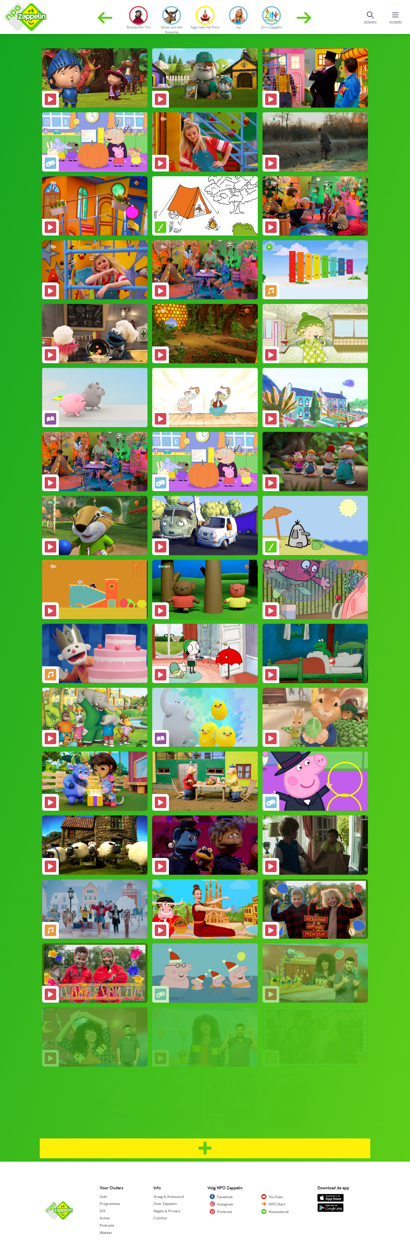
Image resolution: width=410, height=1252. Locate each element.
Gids (103, 1197)
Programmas (110, 1204)
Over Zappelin (165, 1204)
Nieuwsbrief (275, 1211)
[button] (304, 17)
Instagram (221, 1204)
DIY (103, 1211)
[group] (138, 17)
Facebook (221, 1196)
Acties (105, 1218)
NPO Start (273, 1204)
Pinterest (221, 1211)
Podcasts (107, 1225)
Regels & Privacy (166, 1211)
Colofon (160, 1218)
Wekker (106, 1233)
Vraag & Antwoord (168, 1197)
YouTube (272, 1196)
